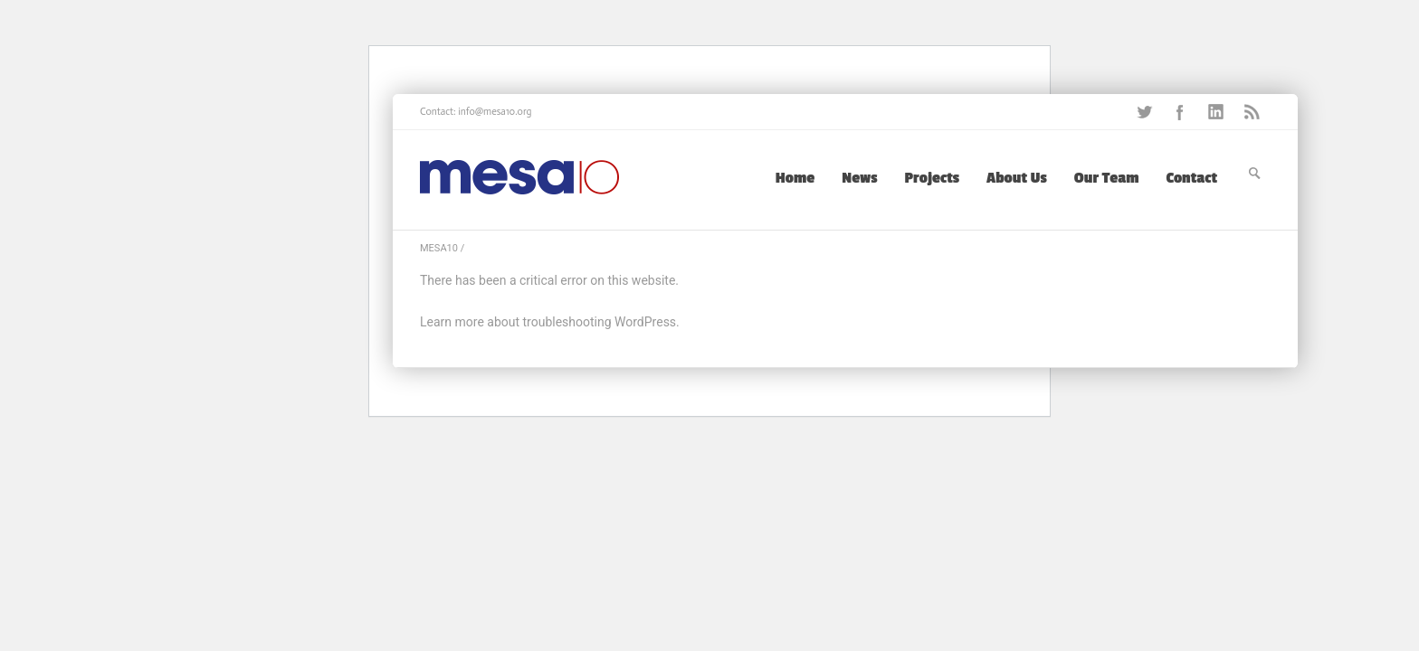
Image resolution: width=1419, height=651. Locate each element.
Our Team (1106, 178)
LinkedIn (1216, 112)
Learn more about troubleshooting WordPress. (550, 322)
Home (795, 178)
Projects (932, 178)
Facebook (1180, 112)
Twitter (1144, 112)
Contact (1192, 178)
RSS (1252, 112)
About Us (1016, 178)
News (859, 178)
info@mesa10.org (494, 112)
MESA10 (439, 248)
